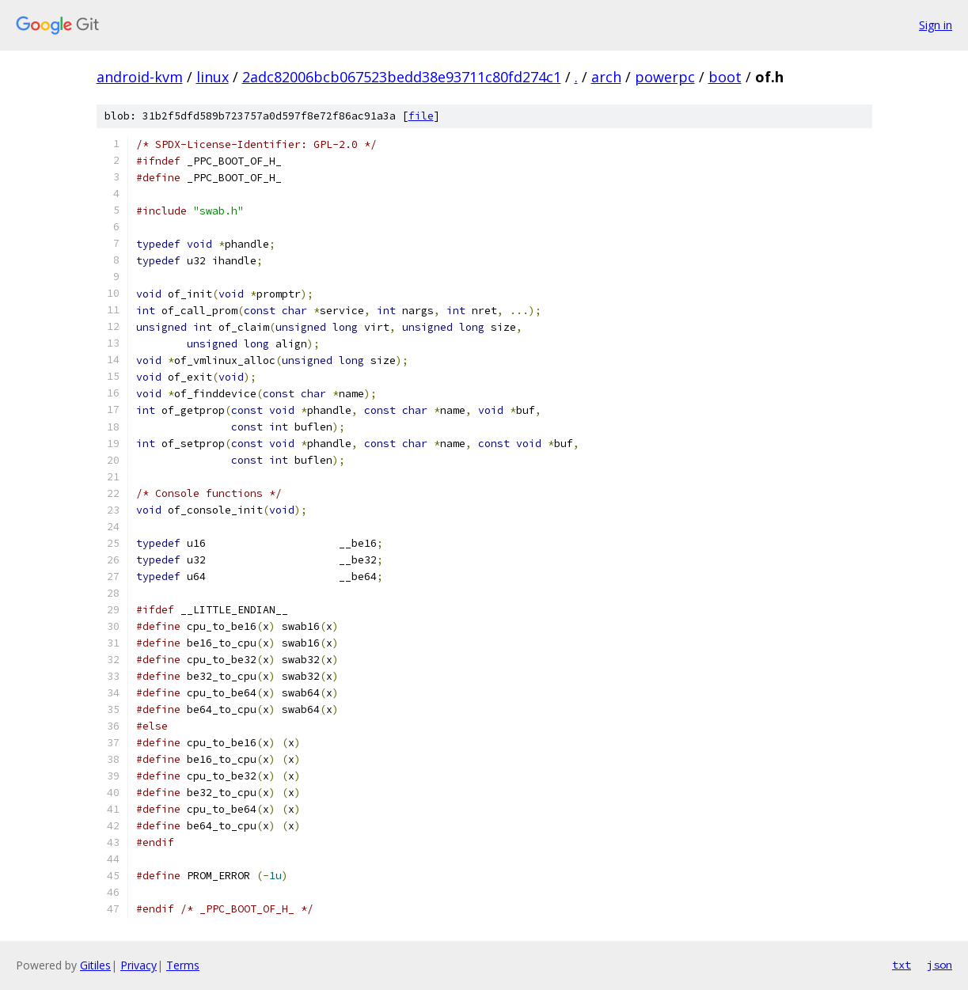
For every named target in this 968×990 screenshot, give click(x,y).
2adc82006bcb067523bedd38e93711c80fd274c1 (401, 76)
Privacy (138, 965)
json (939, 965)
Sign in (935, 24)
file (421, 116)
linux (212, 76)
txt (901, 965)
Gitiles (95, 965)
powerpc (665, 76)
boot (725, 76)
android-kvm (140, 76)
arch (606, 76)
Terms (182, 965)
